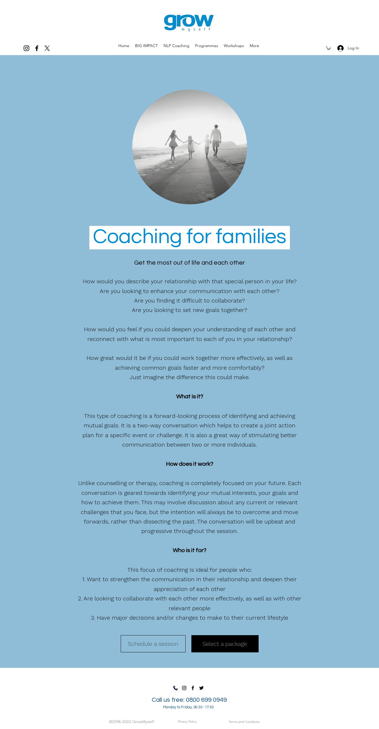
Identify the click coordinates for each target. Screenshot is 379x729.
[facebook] (37, 48)
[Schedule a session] (153, 643)
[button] (206, 45)
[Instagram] (26, 48)
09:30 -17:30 (203, 707)
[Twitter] (201, 688)
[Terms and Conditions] (244, 722)
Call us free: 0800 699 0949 (189, 703)
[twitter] (47, 48)
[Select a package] (225, 643)
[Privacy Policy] (187, 721)
